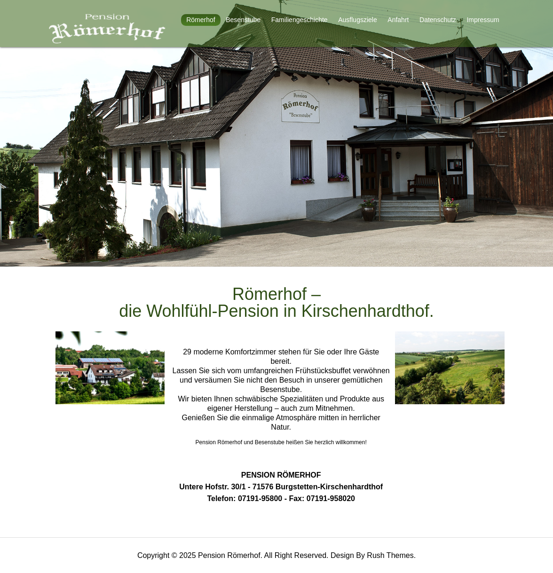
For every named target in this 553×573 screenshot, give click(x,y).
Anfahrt (398, 20)
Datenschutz (437, 20)
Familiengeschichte (299, 20)
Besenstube (243, 20)
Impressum (482, 20)
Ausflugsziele (357, 20)
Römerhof (200, 20)
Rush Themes (390, 555)
